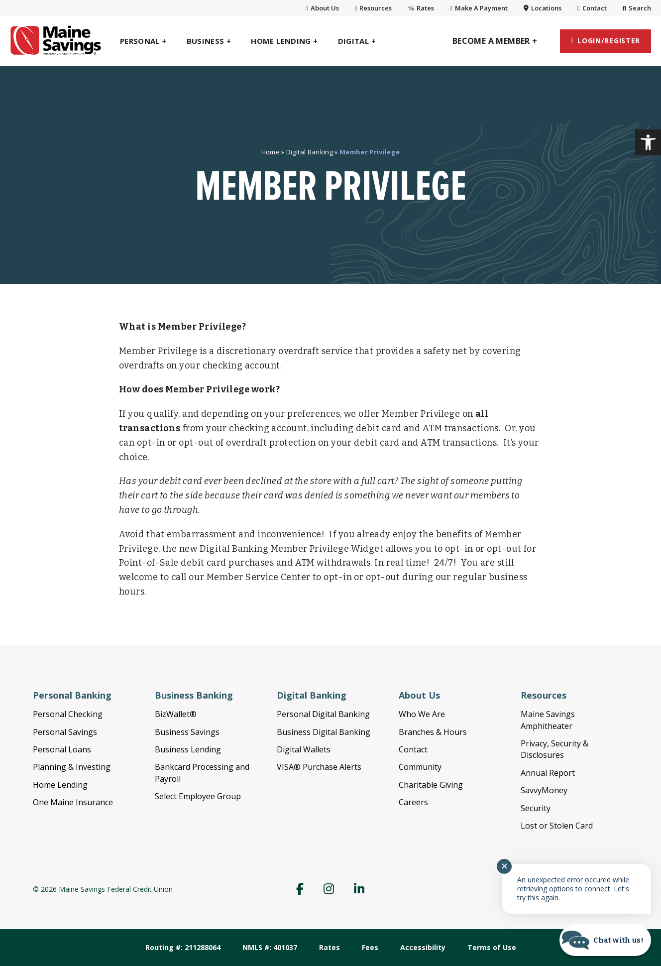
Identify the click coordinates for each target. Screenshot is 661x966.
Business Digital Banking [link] (323, 731)
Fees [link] (370, 947)
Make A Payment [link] (479, 7)
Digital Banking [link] (309, 151)
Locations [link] (542, 7)
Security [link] (536, 808)
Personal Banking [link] (72, 695)
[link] (648, 142)
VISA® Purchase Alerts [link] (319, 766)
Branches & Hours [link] (433, 731)
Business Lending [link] (188, 749)
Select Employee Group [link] (198, 796)
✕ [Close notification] (504, 866)
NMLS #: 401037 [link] (269, 947)
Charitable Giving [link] (431, 784)
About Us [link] (322, 7)
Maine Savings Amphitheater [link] (548, 720)
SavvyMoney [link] (544, 790)
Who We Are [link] (422, 714)
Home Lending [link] (60, 784)
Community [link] (420, 766)
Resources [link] (373, 7)
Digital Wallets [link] (303, 749)
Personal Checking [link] (68, 714)
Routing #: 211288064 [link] (182, 947)
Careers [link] (413, 802)
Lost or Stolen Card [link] (557, 825)
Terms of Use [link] (491, 947)
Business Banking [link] (194, 695)
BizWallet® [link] (176, 714)
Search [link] (637, 7)
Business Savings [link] (187, 731)
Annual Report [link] (548, 772)
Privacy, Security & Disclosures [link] (554, 749)
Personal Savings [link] (65, 731)
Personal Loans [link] (62, 749)
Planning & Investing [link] (71, 766)
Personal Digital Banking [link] (323, 714)
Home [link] (270, 151)
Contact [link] (592, 7)
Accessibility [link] (422, 947)
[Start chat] (605, 940)
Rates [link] (421, 7)
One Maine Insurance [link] (73, 802)
